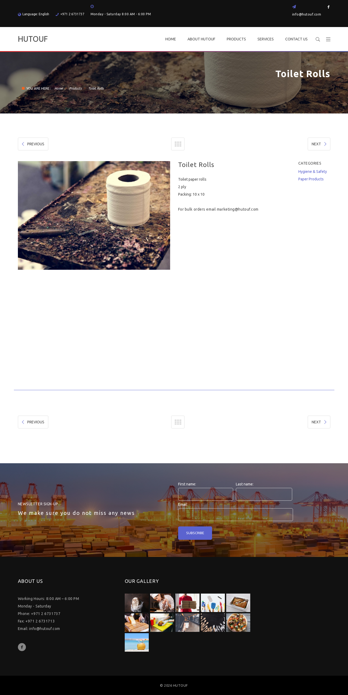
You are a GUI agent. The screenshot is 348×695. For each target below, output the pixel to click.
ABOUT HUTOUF (201, 39)
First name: (187, 484)
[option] (94, 215)
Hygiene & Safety (312, 171)
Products (75, 88)
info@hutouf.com (306, 14)
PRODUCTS (236, 39)
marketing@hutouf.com (238, 209)
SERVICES (265, 39)
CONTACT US (296, 39)
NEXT (319, 144)
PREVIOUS (32, 144)
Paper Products (311, 179)
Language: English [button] (33, 14)
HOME (170, 39)
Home (58, 88)
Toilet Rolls (96, 88)
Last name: (244, 484)
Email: (183, 504)
